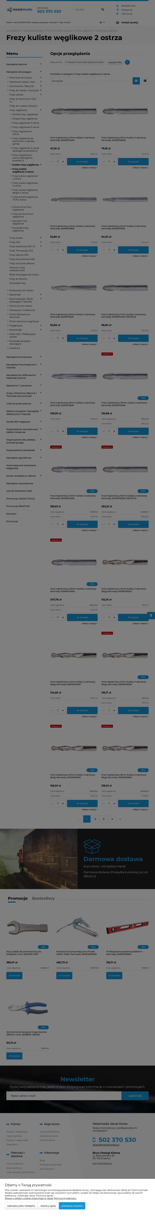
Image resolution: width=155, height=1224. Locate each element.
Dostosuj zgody (48, 1206)
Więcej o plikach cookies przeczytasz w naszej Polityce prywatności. (41, 1198)
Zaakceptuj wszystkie (72, 1206)
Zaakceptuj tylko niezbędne (21, 1206)
